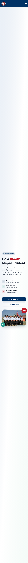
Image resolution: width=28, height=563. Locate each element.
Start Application (14, 299)
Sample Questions (14, 304)
